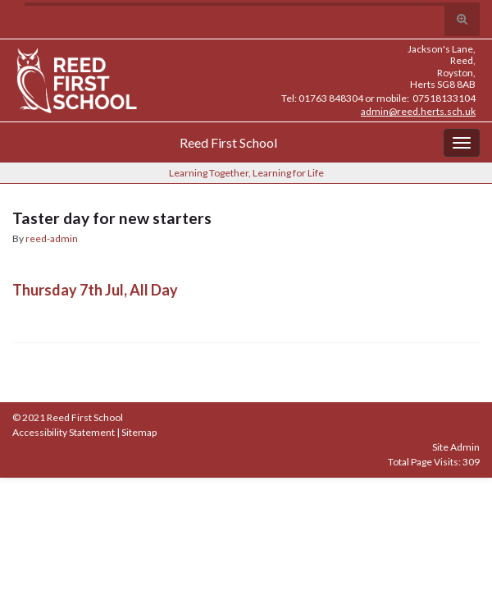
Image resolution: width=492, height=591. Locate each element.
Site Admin (456, 447)
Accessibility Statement (63, 432)
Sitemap (139, 432)
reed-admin (51, 238)
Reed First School (228, 142)
